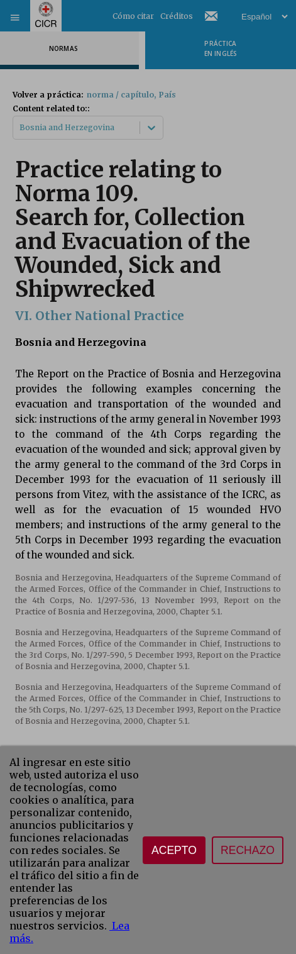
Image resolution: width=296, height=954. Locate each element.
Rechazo (248, 850)
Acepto (174, 850)
